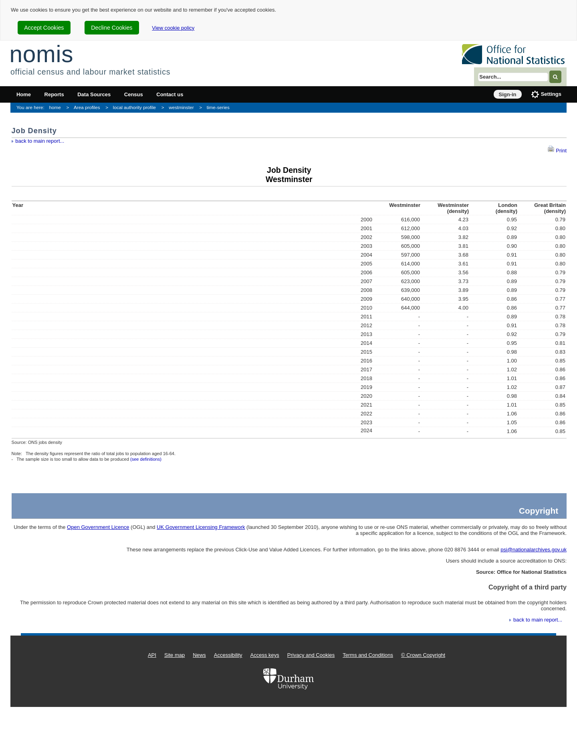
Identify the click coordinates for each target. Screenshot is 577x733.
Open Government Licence (98, 527)
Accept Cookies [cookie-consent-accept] (44, 27)
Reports (54, 94)
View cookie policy (173, 28)
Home (23, 94)
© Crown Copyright (423, 655)
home (55, 107)
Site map (174, 655)
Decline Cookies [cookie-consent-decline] (111, 27)
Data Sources (94, 94)
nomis (41, 54)
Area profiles (87, 107)
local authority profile (134, 107)
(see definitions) (145, 459)
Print (557, 151)
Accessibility (228, 655)
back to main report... (39, 141)
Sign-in (507, 94)
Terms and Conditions (368, 655)
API (152, 655)
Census (133, 94)
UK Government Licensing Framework (201, 527)
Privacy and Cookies (311, 655)
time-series (218, 107)
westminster (181, 107)
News (199, 655)
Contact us (169, 94)
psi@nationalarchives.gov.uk (533, 550)
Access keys (264, 655)
